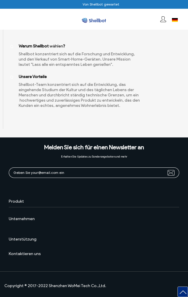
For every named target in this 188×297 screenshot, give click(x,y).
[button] (182, 292)
